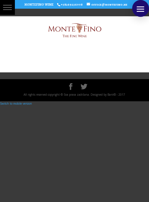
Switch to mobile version (16, 103)
